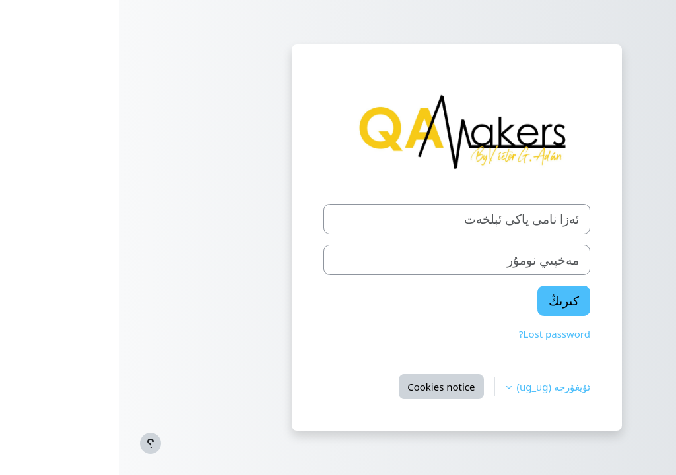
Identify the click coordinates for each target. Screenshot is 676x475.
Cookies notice (322, 386)
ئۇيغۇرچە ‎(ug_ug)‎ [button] (433, 386)
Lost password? (435, 333)
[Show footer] (31, 443)
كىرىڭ (445, 300)
